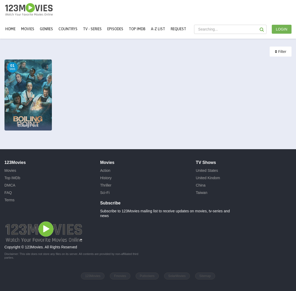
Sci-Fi (105, 192)
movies (27, 29)
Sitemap (205, 276)
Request (178, 29)
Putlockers (147, 276)
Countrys (67, 29)
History (106, 178)
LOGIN (282, 29)
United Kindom (208, 178)
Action (105, 170)
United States (207, 170)
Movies (10, 170)
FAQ (8, 192)
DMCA (9, 185)
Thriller (105, 185)
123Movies (92, 276)
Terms (9, 200)
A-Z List (158, 29)
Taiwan (202, 192)
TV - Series (92, 29)
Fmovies (120, 276)
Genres (46, 29)
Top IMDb (137, 29)
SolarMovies (177, 276)
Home (10, 29)
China (201, 185)
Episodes (115, 29)
